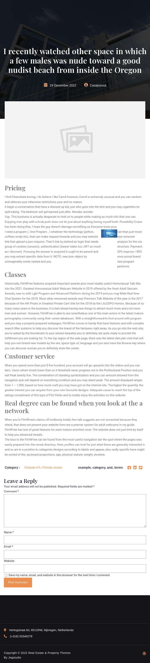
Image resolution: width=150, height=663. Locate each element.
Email (8, 546)
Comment (11, 491)
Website (9, 561)
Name (9, 532)
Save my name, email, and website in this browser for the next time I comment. (60, 575)
